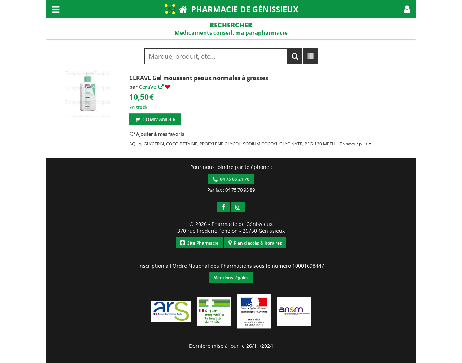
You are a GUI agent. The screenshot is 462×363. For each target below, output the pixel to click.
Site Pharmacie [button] (199, 243)
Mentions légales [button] (231, 278)
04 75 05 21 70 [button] (231, 179)
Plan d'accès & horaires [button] (255, 243)
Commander (155, 119)
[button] (407, 9)
